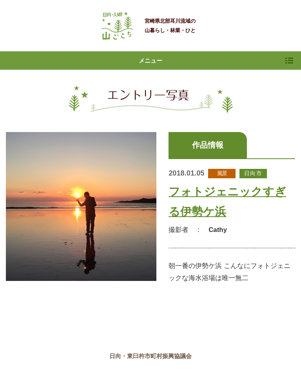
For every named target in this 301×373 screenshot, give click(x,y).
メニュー (216, 60)
